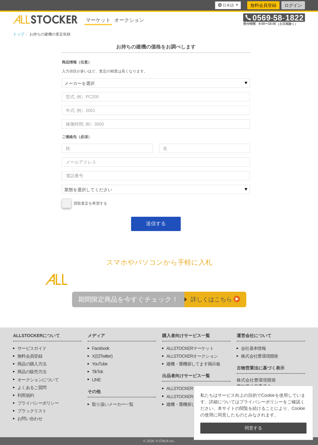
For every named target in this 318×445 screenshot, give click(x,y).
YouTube (99, 363)
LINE (96, 379)
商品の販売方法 (31, 371)
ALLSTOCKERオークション (192, 356)
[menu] (228, 5)
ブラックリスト (31, 410)
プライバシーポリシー (38, 403)
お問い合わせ (29, 418)
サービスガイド (31, 348)
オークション (129, 20)
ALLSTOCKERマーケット (190, 348)
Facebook (100, 348)
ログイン (293, 5)
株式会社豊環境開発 (259, 356)
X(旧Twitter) (102, 356)
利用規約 (25, 395)
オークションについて (38, 379)
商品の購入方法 (31, 363)
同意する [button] (253, 427)
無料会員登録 (263, 5)
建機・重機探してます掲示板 (193, 363)
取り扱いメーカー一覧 (112, 404)
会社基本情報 (253, 348)
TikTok (97, 371)
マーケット (98, 20)
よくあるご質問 (31, 387)
